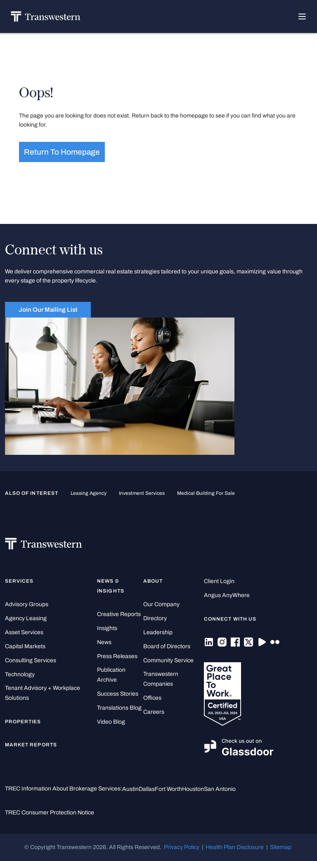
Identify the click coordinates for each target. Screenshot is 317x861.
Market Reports (31, 745)
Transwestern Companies (160, 679)
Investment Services (142, 493)
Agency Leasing (26, 618)
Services (19, 581)
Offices (152, 698)
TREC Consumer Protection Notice (49, 812)
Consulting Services (30, 660)
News (104, 642)
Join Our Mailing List (48, 309)
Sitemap (280, 847)
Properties (23, 722)
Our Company (161, 604)
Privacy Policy (181, 847)
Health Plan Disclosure (235, 847)
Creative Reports (119, 614)
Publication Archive (111, 675)
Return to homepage (62, 152)
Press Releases (117, 656)
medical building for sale (206, 493)
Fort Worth (168, 789)
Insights (107, 628)
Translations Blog (119, 708)
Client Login (219, 581)
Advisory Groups (26, 604)
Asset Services (24, 632)
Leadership (158, 632)
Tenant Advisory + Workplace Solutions (42, 693)
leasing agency (88, 493)
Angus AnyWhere (227, 595)
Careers (153, 712)
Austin (130, 789)
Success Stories (117, 694)
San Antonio (220, 789)
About (153, 581)
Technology (20, 674)
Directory (155, 618)
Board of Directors (166, 646)
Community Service (168, 660)
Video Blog (111, 722)
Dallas (147, 789)
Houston (193, 789)
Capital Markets (25, 646)
